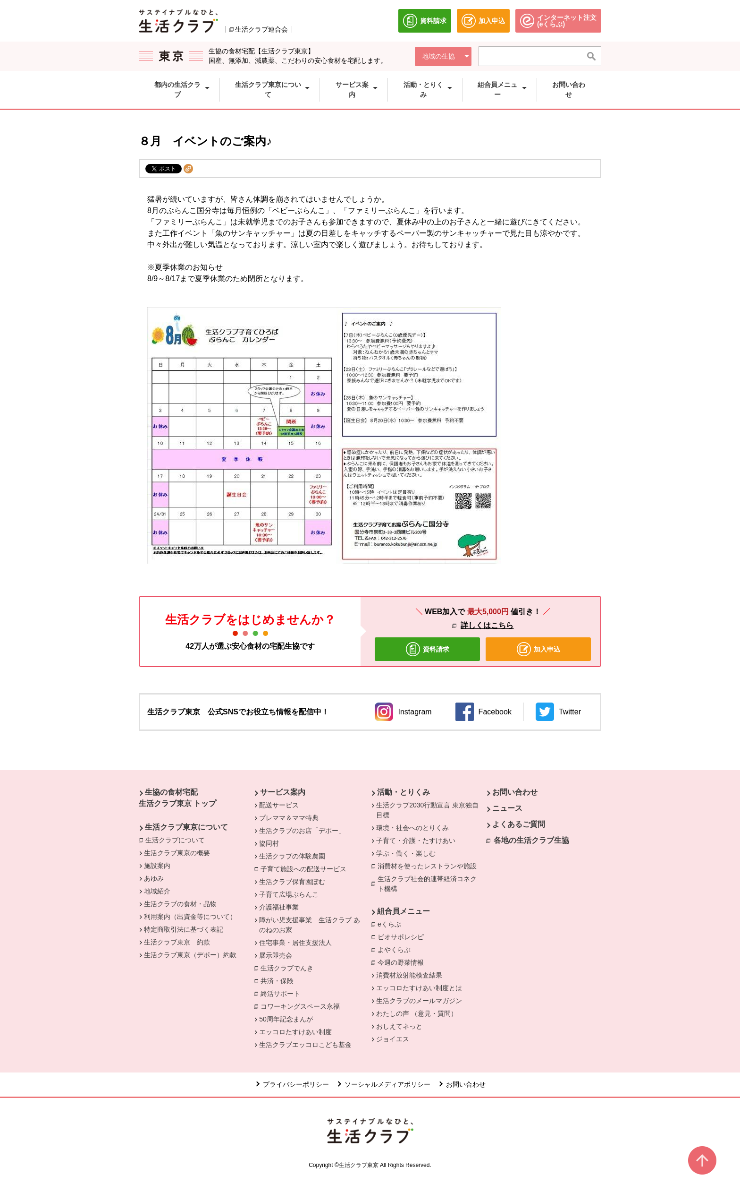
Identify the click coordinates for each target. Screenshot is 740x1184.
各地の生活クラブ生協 (531, 840)
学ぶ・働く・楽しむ (406, 853)
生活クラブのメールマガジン (419, 1000)
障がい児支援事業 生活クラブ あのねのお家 (309, 925)
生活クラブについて (177, 839)
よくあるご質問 (518, 824)
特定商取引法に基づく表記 (183, 929)
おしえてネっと (399, 1026)
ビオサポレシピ (403, 936)
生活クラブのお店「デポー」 (302, 830)
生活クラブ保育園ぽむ (292, 881)
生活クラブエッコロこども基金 (305, 1044)
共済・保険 (279, 980)
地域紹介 (157, 891)
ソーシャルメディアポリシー (387, 1084)
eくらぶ (392, 923)
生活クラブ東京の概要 (177, 853)
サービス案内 (282, 792)
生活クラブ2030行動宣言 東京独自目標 (427, 810)
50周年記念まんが (286, 1019)
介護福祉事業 (279, 907)
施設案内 (157, 865)
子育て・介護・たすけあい (415, 840)
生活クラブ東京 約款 (177, 942)
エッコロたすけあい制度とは (419, 988)
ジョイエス (392, 1039)
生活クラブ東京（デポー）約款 (190, 955)
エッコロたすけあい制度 (295, 1032)
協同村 (269, 843)
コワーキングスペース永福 (303, 1006)
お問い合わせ (515, 792)
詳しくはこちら (487, 625)
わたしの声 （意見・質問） (416, 1013)
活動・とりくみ (403, 792)
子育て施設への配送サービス (306, 868)
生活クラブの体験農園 (292, 856)
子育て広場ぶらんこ (289, 894)
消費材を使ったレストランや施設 (429, 865)
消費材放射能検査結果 (409, 975)
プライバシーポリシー (296, 1084)
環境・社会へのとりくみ (412, 828)
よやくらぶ (396, 949)
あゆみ (154, 878)
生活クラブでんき (289, 967)
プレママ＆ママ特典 (289, 818)
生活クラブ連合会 (261, 29)
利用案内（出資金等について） (190, 916)
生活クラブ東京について (186, 827)
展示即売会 (275, 955)
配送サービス (279, 805)
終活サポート (283, 993)
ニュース (507, 808)
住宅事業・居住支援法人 (295, 942)
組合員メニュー (403, 911)
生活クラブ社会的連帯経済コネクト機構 (430, 883)
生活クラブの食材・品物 (180, 904)
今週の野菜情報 (401, 962)
